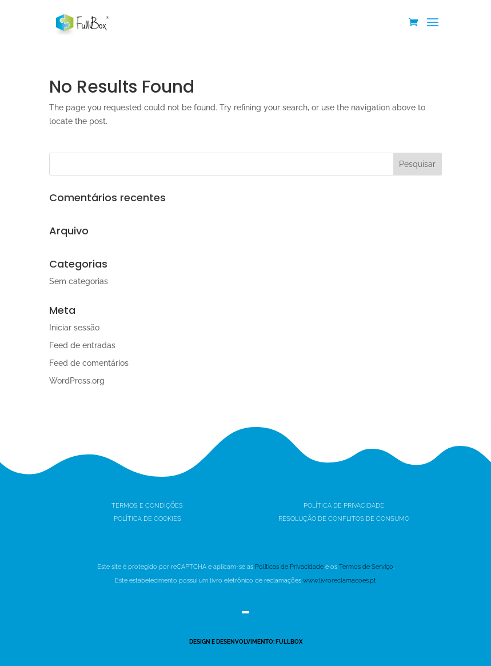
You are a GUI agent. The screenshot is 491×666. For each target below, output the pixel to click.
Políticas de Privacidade (289, 567)
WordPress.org (77, 380)
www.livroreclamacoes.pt (339, 580)
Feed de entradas (82, 345)
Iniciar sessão (74, 327)
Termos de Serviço (366, 567)
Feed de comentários (89, 363)
